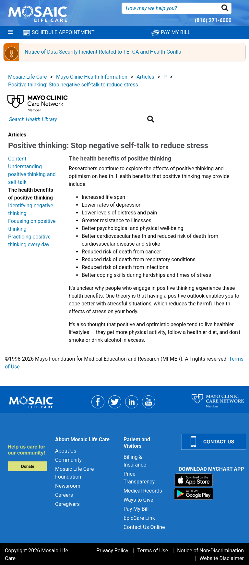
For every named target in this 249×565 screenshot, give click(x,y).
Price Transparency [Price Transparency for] (139, 478)
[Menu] (10, 32)
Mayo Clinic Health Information (91, 77)
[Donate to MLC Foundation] (27, 457)
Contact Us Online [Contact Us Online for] (144, 527)
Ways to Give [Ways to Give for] (138, 500)
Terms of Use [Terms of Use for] (152, 550)
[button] (226, 8)
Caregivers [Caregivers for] (67, 504)
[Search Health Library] (152, 119)
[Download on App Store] (193, 480)
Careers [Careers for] (64, 495)
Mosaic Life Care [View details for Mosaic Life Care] (27, 77)
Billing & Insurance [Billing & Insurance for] (135, 461)
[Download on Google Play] (193, 493)
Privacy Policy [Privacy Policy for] (112, 550)
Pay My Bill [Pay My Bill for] (136, 509)
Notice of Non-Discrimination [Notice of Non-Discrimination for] (210, 550)
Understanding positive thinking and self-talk (32, 174)
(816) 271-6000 (213, 20)
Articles (145, 77)
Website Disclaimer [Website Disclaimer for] (221, 558)
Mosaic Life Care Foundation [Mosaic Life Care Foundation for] (74, 473)
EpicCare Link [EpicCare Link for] (139, 518)
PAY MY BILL (170, 32)
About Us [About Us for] (65, 451)
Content (17, 159)
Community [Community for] (68, 460)
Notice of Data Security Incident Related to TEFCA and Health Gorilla (103, 52)
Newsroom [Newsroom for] (67, 486)
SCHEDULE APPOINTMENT (58, 32)
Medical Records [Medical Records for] (143, 491)
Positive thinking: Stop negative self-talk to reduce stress (73, 85)
